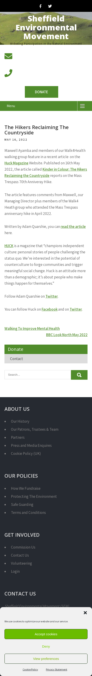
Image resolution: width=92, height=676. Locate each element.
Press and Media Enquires (31, 445)
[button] (85, 612)
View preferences (46, 659)
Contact (16, 358)
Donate (41, 91)
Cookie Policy (30, 669)
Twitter (51, 296)
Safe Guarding (22, 504)
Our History (20, 421)
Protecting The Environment (34, 496)
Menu (11, 106)
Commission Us (23, 547)
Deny (46, 646)
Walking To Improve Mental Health (32, 328)
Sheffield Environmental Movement (46, 27)
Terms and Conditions (28, 512)
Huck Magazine (16, 163)
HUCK (8, 245)
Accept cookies (46, 634)
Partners (18, 437)
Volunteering (21, 563)
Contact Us (20, 555)
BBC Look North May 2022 (67, 334)
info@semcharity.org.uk (34, 61)
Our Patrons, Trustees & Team (34, 429)
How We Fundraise (26, 488)
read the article (73, 226)
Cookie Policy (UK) (26, 453)
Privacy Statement (56, 669)
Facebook (50, 309)
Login (15, 571)
